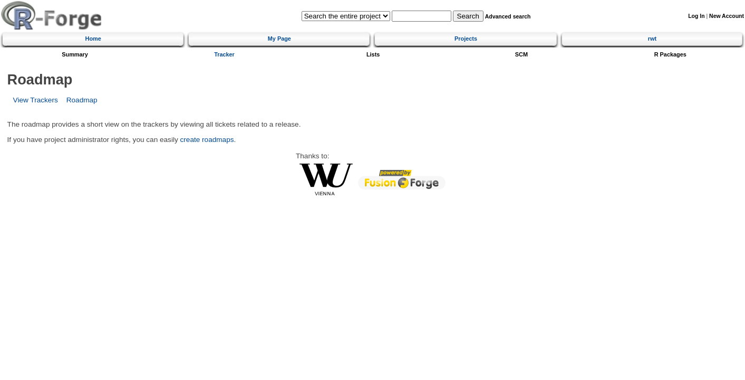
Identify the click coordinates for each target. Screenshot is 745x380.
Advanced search (508, 17)
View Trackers (35, 100)
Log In (696, 16)
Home (93, 38)
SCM (521, 54)
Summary (75, 54)
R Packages (670, 54)
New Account (726, 16)
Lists (373, 54)
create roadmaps (207, 140)
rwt (652, 38)
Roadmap (82, 100)
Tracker (224, 54)
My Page (279, 38)
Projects (465, 38)
